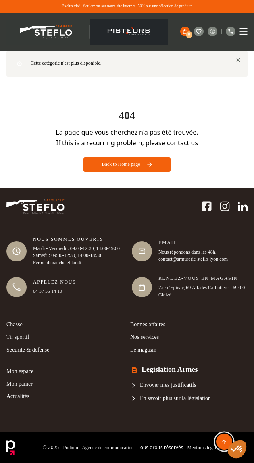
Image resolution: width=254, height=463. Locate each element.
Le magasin (143, 350)
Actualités (17, 396)
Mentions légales (204, 447)
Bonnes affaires (147, 324)
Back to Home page (127, 164)
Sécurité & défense (28, 350)
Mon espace (19, 371)
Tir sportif (17, 337)
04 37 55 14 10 (47, 291)
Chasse (14, 324)
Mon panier (19, 384)
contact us (182, 142)
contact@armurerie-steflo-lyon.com (193, 259)
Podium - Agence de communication (98, 447)
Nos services (144, 337)
